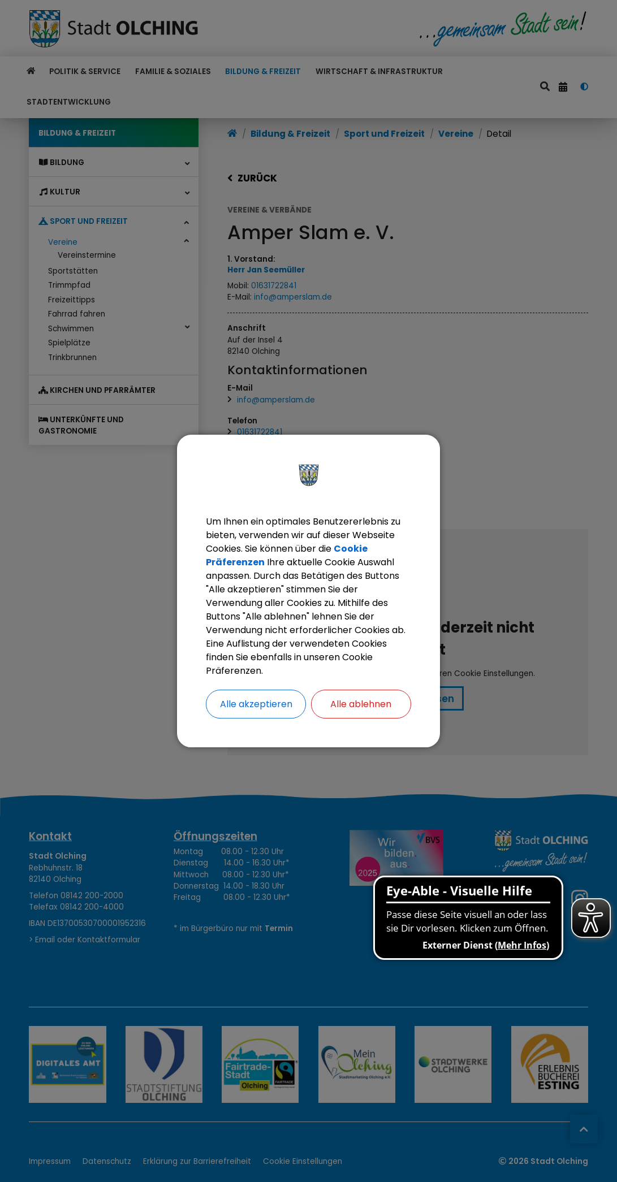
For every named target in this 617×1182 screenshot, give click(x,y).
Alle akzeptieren (256, 704)
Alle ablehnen (360, 704)
